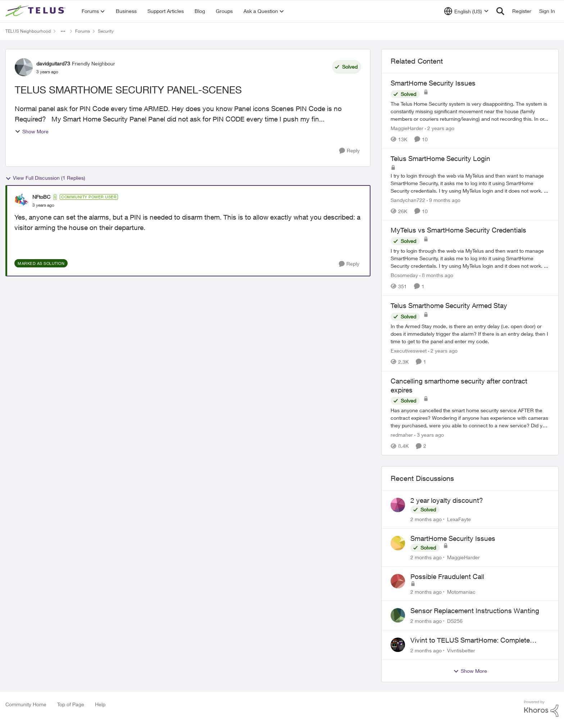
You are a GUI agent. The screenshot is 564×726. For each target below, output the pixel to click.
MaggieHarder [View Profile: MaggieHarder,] (463, 557)
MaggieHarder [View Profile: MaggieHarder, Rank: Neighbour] (407, 128)
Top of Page (70, 704)
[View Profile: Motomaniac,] (398, 581)
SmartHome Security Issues (452, 538)
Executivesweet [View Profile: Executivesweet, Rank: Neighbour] (409, 351)
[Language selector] (466, 11)
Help (100, 704)
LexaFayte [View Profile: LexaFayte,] (459, 519)
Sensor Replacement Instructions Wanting (474, 611)
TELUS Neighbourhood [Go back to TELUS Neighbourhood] (28, 31)
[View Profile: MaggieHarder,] (398, 543)
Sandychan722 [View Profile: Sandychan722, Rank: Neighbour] (408, 200)
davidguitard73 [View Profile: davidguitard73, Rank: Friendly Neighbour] (53, 63)
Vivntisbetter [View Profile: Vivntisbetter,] (461, 650)
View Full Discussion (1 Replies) (45, 178)
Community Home (25, 704)
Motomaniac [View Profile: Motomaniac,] (461, 591)
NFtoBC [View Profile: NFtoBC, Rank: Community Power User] (41, 197)
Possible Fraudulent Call (447, 576)
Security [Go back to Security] (106, 31)
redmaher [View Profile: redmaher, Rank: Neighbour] (402, 435)
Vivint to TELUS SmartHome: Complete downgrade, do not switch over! (470, 640)
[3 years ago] (429, 434)
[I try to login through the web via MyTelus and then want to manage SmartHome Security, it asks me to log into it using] (470, 182)
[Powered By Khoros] (541, 708)
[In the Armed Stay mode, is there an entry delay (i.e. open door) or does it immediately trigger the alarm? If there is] (470, 333)
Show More (32, 131)
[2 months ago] (426, 519)
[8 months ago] (436, 275)
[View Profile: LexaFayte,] (398, 505)
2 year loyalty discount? (446, 500)
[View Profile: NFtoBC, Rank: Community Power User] (21, 201)
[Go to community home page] (36, 11)
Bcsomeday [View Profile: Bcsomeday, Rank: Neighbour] (404, 275)
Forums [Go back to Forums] (82, 31)
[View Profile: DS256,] (398, 615)
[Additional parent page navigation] (63, 31)
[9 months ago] (443, 199)
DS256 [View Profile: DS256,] (455, 621)
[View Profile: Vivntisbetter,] (398, 645)
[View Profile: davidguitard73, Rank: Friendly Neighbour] (24, 67)
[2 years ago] (439, 128)
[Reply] (349, 151)
